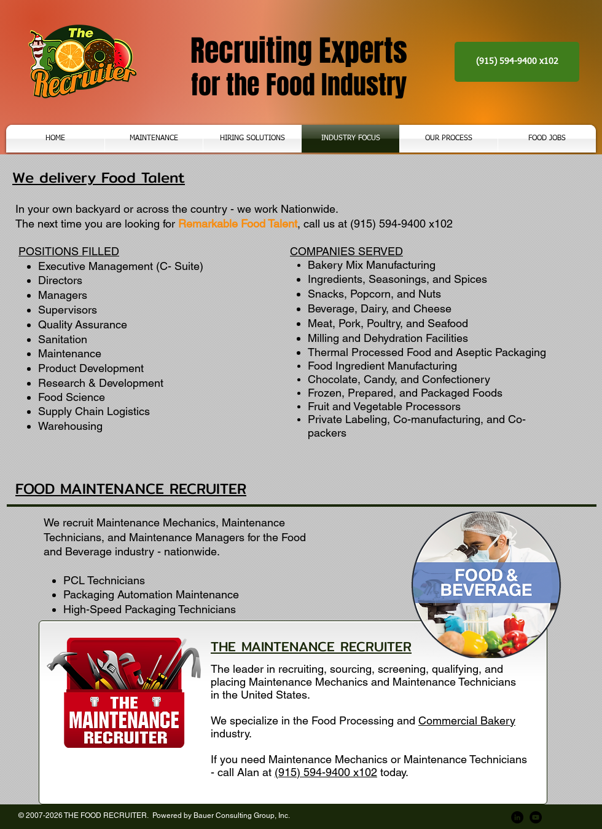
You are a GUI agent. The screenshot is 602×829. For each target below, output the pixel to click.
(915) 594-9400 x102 (326, 772)
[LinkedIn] (517, 817)
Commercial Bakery (466, 720)
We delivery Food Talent (98, 177)
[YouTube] (536, 817)
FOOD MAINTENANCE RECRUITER (130, 488)
